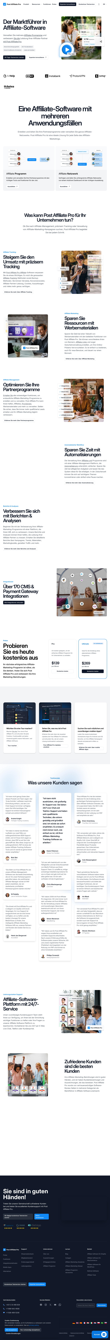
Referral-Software (93, 1271)
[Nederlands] (95, 1323)
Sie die (17, 38)
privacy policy (34, 1325)
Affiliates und (87, 461)
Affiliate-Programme (33, 35)
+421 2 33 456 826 (13, 1305)
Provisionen (26, 404)
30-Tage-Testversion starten (14, 57)
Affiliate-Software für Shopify (96, 1254)
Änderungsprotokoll (27, 1262)
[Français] (84, 1323)
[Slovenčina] (105, 1323)
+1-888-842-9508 (12, 1309)
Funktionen (6, 1259)
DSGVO (71, 1336)
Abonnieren (102, 1305)
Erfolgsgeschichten (49, 1262)
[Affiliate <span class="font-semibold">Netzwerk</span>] (81, 168)
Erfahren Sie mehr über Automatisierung (79, 483)
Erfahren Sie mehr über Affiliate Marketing (80, 359)
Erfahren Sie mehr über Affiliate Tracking (18, 292)
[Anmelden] (99, 4)
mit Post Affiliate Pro (12, 41)
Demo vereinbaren (40, 1216)
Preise (5, 1255)
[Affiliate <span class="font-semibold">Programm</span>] (29, 168)
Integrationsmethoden (10, 1263)
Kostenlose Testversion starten (15, 1284)
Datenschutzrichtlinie (77, 1333)
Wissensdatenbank (27, 1254)
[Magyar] (88, 1323)
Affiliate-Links (81, 342)
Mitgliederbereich (27, 1258)
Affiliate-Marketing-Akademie (74, 1262)
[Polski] (98, 1323)
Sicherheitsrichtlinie (61, 1333)
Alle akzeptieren (11, 1330)
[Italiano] (91, 1323)
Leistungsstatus (26, 1266)
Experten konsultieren (67, 4)
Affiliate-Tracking (10, 278)
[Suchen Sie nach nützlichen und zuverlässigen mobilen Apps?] (90, 727)
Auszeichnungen (48, 1258)
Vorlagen (68, 1258)
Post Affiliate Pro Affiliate (16, 273)
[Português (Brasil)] (102, 1323)
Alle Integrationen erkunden (13, 602)
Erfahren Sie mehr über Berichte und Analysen (20, 549)
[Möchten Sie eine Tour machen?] (19, 727)
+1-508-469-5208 (12, 1313)
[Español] (81, 1323)
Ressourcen (37, 4)
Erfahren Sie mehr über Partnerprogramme (19, 420)
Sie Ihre (39, 132)
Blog (66, 1254)
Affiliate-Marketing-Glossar (74, 1266)
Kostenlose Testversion (87, 4)
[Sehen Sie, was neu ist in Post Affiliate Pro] (55, 727)
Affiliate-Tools (91, 1275)
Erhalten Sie (8, 395)
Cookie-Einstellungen (13, 1333)
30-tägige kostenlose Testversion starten (15, 1216)
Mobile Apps (7, 1267)
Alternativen (7, 1271)
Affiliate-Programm (64, 653)
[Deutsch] (74, 1323)
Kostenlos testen (62, 671)
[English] (77, 1323)
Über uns (46, 1254)
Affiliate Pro (40, 135)
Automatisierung (71, 466)
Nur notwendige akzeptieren (30, 1330)
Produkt (27, 4)
